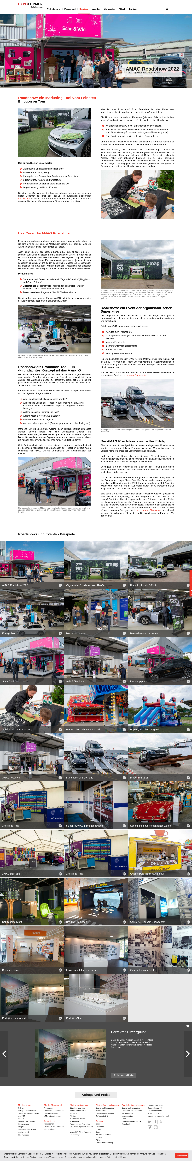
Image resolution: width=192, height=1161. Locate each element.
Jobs (98, 1132)
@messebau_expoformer (155, 1127)
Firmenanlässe (127, 1113)
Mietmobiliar (74, 1121)
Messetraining (127, 1116)
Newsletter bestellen (103, 1134)
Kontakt (139, 9)
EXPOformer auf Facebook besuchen (155, 1121)
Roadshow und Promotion (54, 1126)
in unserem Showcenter (135, 375)
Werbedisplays (60, 9)
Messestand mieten (77, 1118)
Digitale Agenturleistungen (107, 1105)
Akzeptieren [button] (182, 1156)
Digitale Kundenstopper (105, 1113)
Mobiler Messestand (53, 1105)
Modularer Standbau (79, 1105)
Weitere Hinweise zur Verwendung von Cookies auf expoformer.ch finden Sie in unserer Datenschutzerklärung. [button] (78, 1157)
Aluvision (73, 1116)
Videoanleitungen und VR (131, 1121)
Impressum (100, 1137)
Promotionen (49, 1124)
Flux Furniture (23, 1135)
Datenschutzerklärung (104, 1142)
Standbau (90, 9)
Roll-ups (21, 1108)
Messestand (76, 9)
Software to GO (102, 1116)
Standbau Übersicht (77, 1108)
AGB (98, 1140)
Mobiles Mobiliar (24, 1132)
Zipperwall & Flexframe (27, 1129)
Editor (124, 1118)
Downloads (100, 1126)
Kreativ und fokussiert (78, 1110)
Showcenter (116, 9)
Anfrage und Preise (124, 1075)
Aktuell (128, 9)
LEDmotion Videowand (53, 1116)
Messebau (74, 1113)
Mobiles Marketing (26, 1105)
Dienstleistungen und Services (81, 1126)
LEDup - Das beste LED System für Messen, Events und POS (28, 1113)
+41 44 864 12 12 (157, 1113)
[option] (96, 51)
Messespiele (101, 1110)
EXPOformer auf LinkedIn (150, 1121)
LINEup (21, 1118)
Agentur (102, 9)
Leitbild (98, 1129)
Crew (98, 1124)
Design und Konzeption (105, 1108)
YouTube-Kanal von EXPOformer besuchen (161, 1121)
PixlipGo (21, 1126)
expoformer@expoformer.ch (158, 1116)
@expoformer (150, 1127)
